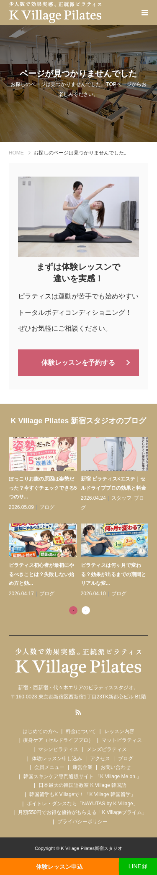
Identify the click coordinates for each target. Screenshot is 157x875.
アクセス (100, 758)
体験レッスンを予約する (78, 362)
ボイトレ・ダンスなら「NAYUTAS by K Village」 (82, 804)
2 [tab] (86, 610)
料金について (81, 731)
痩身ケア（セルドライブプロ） (58, 740)
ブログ (46, 507)
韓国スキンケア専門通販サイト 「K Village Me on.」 (82, 776)
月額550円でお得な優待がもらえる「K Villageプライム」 (82, 812)
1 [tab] (73, 610)
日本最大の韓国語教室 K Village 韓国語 (82, 785)
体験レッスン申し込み (57, 758)
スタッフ (121, 498)
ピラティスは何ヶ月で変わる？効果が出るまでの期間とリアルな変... (113, 574)
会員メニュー (49, 767)
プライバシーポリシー (82, 821)
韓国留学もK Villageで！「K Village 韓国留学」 (82, 794)
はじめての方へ (40, 731)
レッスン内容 (119, 731)
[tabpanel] (80, 518)
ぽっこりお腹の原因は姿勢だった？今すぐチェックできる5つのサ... (43, 488)
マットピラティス (122, 740)
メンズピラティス (107, 749)
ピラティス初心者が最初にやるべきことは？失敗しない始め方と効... (41, 574)
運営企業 (82, 767)
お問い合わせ (115, 767)
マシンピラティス (58, 749)
